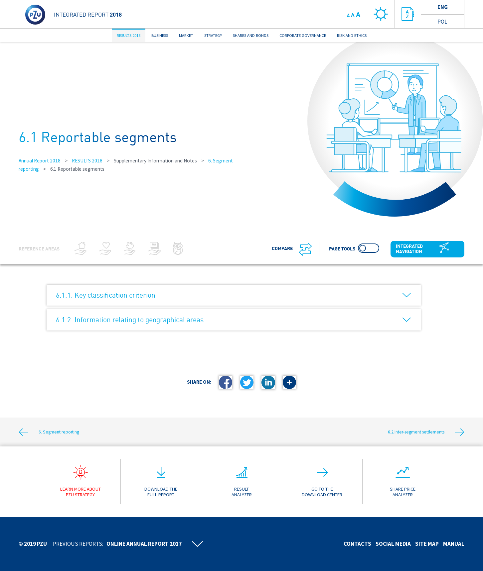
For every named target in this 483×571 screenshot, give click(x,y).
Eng (442, 7)
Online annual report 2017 (144, 543)
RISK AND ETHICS (352, 35)
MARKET (186, 35)
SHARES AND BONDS (250, 35)
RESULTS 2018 (128, 35)
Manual (453, 543)
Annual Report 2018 (40, 160)
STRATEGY (213, 35)
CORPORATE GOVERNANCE (302, 35)
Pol (442, 21)
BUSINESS (159, 35)
